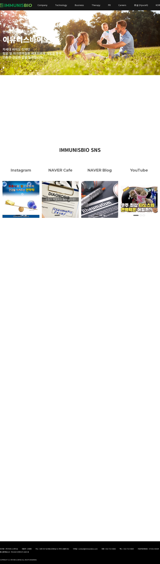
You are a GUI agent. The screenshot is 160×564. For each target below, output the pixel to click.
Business (79, 5)
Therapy (96, 5)
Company (42, 5)
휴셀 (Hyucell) (141, 5)
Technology (61, 5)
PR (109, 5)
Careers (122, 5)
